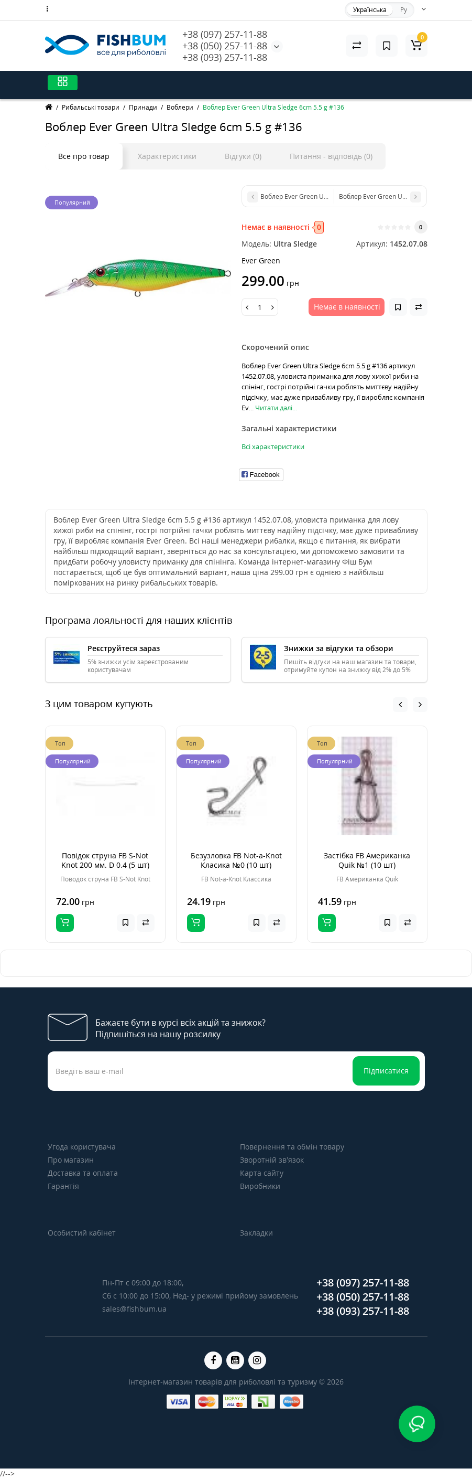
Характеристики (167, 156)
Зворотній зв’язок (272, 1160)
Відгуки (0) (243, 156)
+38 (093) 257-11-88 (224, 57)
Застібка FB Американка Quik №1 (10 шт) (367, 860)
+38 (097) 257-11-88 (224, 34)
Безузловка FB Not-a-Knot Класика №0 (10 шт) (236, 860)
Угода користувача (82, 1147)
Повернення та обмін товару (292, 1147)
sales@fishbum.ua (134, 1309)
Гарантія (63, 1186)
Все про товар (83, 156)
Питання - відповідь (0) (331, 156)
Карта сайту (261, 1173)
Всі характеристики (273, 446)
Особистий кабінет (82, 1233)
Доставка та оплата (83, 1173)
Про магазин (71, 1160)
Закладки (256, 1233)
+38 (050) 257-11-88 (224, 45)
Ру (403, 9)
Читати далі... (276, 407)
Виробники (260, 1186)
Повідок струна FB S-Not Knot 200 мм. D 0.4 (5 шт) (105, 860)
